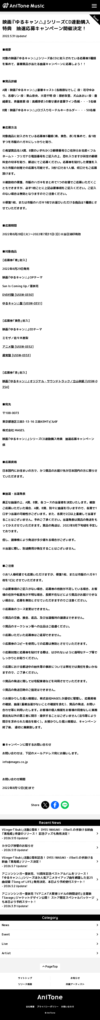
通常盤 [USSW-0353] (16, 355)
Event (6, 934)
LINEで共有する (65, 805)
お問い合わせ (67, 1006)
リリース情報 (25, 984)
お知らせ (75, 978)
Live (5, 944)
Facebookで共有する (55, 805)
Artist (6, 953)
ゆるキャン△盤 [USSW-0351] (22, 303)
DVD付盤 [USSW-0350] (18, 295)
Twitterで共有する (45, 805)
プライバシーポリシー (48, 1006)
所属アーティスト (75, 984)
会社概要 (30, 1006)
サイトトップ (25, 978)
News (5, 925)
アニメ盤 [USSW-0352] (18, 347)
